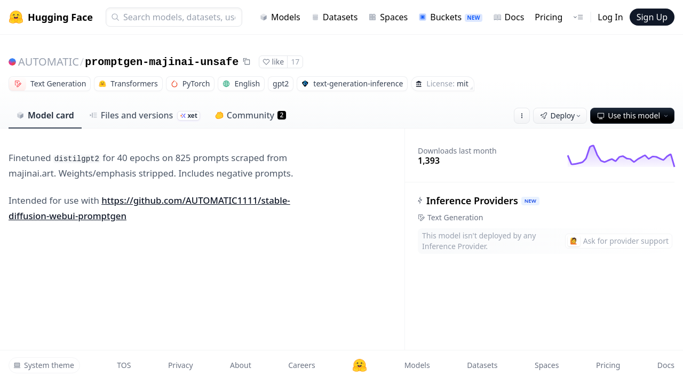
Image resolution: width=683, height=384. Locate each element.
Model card (45, 115)
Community (250, 115)
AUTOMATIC (48, 61)
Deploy (561, 115)
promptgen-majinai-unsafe (162, 62)
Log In (610, 17)
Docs (509, 17)
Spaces (388, 17)
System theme (43, 365)
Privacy (180, 365)
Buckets (450, 17)
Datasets (334, 17)
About (240, 365)
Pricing (548, 17)
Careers (301, 365)
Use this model (633, 115)
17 (295, 62)
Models (279, 17)
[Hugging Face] (359, 365)
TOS (124, 365)
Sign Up (652, 17)
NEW (530, 200)
